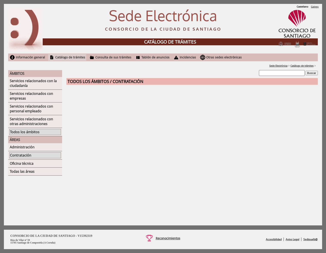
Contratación (20, 155)
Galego (315, 6)
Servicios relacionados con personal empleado (31, 108)
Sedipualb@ (310, 239)
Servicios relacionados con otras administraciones (31, 121)
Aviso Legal (292, 239)
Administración (22, 147)
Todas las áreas (22, 171)
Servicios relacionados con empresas (31, 96)
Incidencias (188, 57)
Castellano (302, 6)
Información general (30, 57)
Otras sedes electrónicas (224, 57)
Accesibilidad (274, 239)
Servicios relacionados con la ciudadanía (33, 83)
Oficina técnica (21, 163)
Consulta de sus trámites (113, 57)
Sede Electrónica (278, 65)
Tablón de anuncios (155, 57)
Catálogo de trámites (70, 57)
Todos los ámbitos (24, 132)
